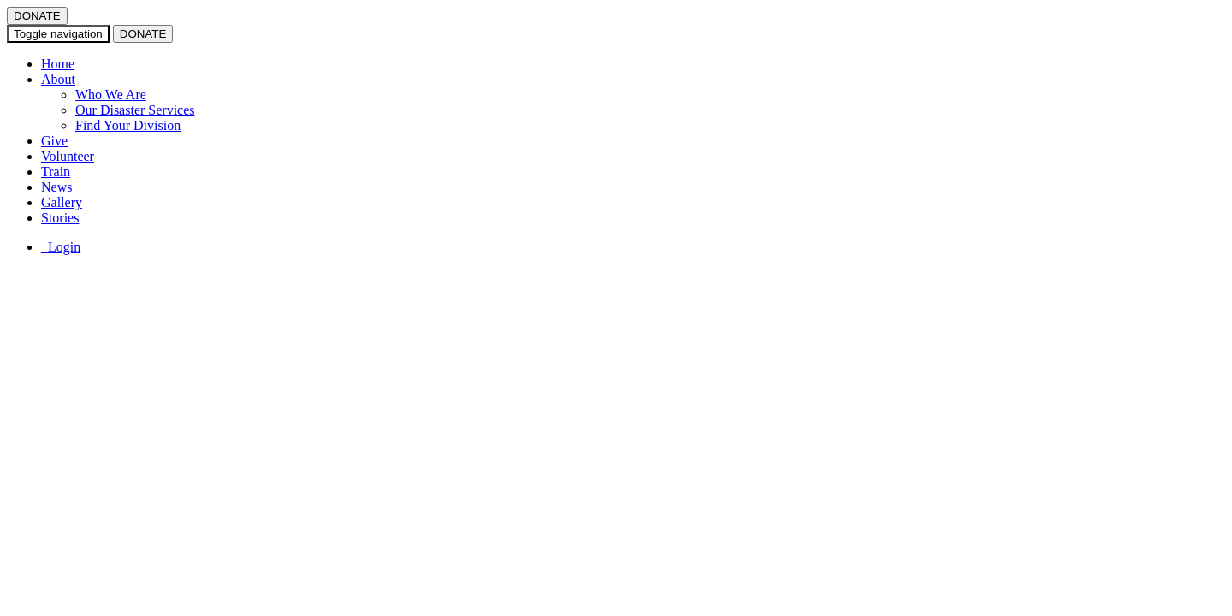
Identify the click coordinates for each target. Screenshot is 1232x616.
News (56, 187)
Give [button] (54, 140)
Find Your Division (128, 125)
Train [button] (55, 171)
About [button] (58, 79)
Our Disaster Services (135, 110)
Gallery (61, 202)
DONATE (37, 15)
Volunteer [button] (67, 156)
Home (57, 63)
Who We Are (110, 94)
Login (60, 247)
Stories (60, 217)
